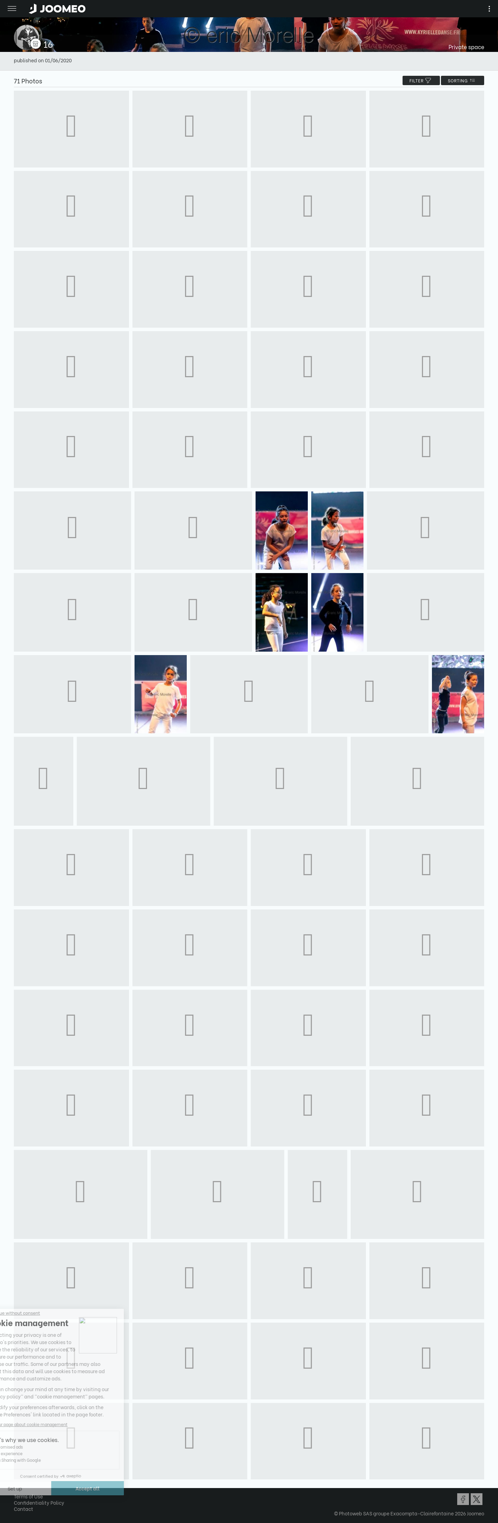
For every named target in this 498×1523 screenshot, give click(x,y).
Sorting (462, 80)
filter (421, 80)
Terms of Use (28, 1496)
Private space (466, 47)
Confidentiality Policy (39, 1502)
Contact (23, 1508)
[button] (18, 1487)
